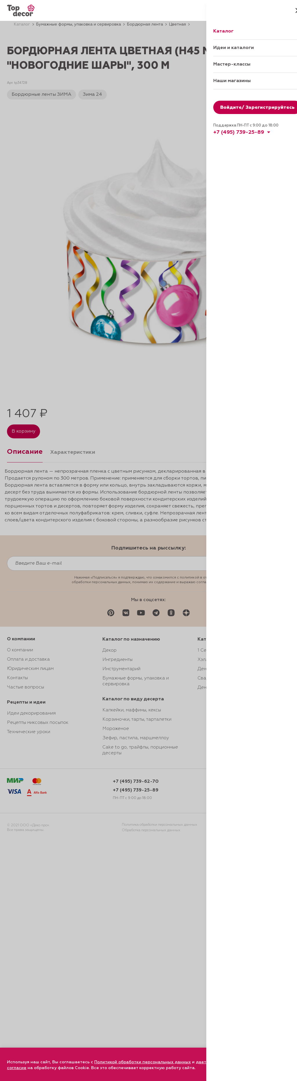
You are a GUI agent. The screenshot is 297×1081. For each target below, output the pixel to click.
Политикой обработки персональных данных (142, 1062)
